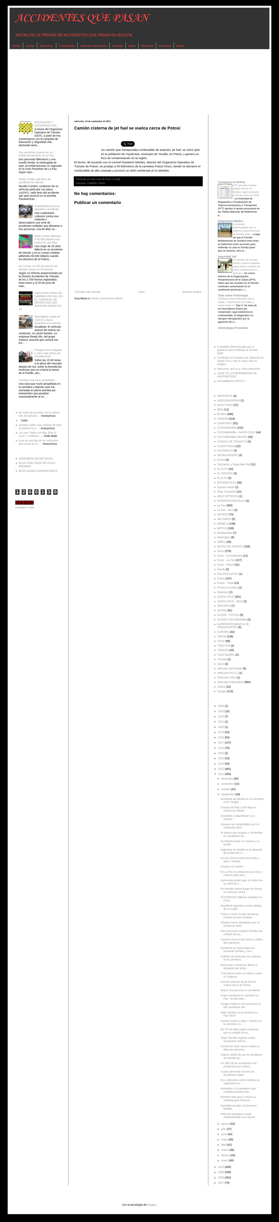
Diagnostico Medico (230, 221)
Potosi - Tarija (225, 582)
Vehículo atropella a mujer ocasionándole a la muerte (238, 1115)
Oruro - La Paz (226, 560)
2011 (221, 774)
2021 (221, 721)
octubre (226, 789)
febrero (225, 1155)
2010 (221, 1166)
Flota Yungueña (226, 491)
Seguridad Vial (227, 256)
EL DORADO (225, 473)
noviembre (227, 783)
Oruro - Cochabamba (230, 555)
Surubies (117, 45)
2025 (221, 711)
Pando (221, 569)
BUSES (221, 414)
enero (225, 1160)
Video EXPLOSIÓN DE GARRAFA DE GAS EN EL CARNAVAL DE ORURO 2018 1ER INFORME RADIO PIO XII (41, 301)
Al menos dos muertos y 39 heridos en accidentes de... (242, 834)
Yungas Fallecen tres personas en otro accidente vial (241, 1005)
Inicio (141, 291)
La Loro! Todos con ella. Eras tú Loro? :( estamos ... (38, 434)
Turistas (222, 659)
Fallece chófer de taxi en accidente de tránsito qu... (241, 1056)
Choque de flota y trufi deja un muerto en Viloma (238, 809)
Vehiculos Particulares (93, 45)
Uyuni (220, 663)
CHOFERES (224, 423)
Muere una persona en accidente (240, 990)
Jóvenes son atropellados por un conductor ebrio (240, 826)
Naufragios (223, 537)
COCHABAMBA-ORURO (232, 436)
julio (224, 1128)
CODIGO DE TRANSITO (232, 441)
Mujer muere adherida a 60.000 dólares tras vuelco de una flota (47, 239)
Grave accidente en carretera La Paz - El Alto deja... (240, 997)
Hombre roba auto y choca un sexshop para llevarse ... (238, 1098)
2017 (221, 742)
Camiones (165, 45)
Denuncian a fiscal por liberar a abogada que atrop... (239, 966)
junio (224, 1134)
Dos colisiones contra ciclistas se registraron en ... (240, 1081)
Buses (180, 45)
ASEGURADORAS (228, 400)
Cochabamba (67, 45)
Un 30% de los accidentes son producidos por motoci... (239, 1065)
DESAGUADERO (227, 455)
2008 (221, 1177)
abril (224, 1144)
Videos (221, 686)
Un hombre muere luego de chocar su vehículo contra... (241, 890)
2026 (221, 705)
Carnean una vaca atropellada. (37, 380)
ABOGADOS (225, 395)
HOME (16, 45)
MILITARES (224, 519)
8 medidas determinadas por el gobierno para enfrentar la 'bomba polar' (237, 350)
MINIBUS (222, 523)
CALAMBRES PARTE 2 (231, 381)
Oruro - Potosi (225, 564)
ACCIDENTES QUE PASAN (81, 18)
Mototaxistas (224, 532)
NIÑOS (221, 541)
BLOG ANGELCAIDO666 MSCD (38, 470)
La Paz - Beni (225, 510)
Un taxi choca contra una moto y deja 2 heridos (240, 859)
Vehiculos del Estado (229, 668)
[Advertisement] (130, 82)
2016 (221, 747)
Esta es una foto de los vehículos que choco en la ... (38, 442)
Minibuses (147, 45)
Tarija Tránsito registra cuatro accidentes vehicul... (238, 1039)
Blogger (151, 1204)
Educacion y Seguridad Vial (233, 464)
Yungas (221, 691)
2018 (221, 737)
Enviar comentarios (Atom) (107, 298)
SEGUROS (224, 605)
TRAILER (223, 650)
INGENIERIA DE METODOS (36, 458)
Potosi (101, 183)
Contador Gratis (24, 507)
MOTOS (222, 528)
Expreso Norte (225, 487)
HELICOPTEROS (227, 496)
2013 (221, 763)
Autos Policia (225, 404)
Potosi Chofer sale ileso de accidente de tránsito (35, 181)
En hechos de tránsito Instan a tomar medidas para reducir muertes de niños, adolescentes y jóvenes (246, 266)
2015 (221, 753)
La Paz (30, 45)
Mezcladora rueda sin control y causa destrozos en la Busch (47, 320)
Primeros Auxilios (227, 587)
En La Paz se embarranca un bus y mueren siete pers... (242, 873)
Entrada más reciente (88, 291)
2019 (221, 732)
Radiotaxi (222, 592)
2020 (221, 727)
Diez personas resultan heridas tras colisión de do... (242, 932)
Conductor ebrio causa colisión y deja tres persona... (240, 1048)
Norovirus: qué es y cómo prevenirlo (238, 368)
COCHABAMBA (226, 427)
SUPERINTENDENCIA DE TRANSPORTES (233, 626)
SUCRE (222, 610)
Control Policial (226, 446)
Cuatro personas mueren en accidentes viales (237, 1073)
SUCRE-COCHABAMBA (232, 619)
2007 (221, 1182)
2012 (221, 768)
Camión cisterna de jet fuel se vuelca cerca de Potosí (238, 983)
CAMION (92, 183)
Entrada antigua (191, 291)
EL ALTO (222, 468)
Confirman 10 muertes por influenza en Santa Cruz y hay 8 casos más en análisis (240, 361)
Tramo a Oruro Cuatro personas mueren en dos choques (240, 916)
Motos (132, 45)
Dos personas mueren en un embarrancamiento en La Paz (36, 154)
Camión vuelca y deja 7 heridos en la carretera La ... (241, 1022)
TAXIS (221, 641)
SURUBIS (223, 631)
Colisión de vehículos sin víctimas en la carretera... (241, 958)
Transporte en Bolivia (231, 182)
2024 (221, 716)
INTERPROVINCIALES (231, 500)
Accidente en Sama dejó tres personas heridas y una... (238, 949)
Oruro (220, 551)
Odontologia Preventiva (233, 327)
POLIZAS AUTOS (227, 573)
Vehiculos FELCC (227, 672)
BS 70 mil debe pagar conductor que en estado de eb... (240, 1031)
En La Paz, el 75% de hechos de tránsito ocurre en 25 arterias (38, 268)
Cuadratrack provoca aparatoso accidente (46, 208)
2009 (221, 1172)
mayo (224, 1139)
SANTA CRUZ (225, 596)
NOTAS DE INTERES (230, 546)
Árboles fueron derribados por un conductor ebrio (240, 924)
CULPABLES (225, 450)
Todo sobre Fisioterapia (233, 295)
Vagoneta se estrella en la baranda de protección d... (241, 851)
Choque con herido (232, 866)
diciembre (227, 778)
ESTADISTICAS (226, 482)
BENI (220, 409)
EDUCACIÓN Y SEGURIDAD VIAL (45, 124)
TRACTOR (223, 645)
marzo (225, 1149)
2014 (221, 758)
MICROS (222, 514)
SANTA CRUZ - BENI (230, 601)
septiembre (228, 794)
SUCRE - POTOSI (228, 614)
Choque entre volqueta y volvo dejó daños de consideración (48, 353)
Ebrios (221, 459)
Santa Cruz (46, 45)
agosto (225, 1123)
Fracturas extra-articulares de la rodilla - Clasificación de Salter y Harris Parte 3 (236, 302)
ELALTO (222, 477)
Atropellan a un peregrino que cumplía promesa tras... (238, 1090)
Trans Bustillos (226, 654)
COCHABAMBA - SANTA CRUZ (236, 432)
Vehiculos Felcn (226, 677)
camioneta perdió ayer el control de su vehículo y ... (242, 882)
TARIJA (221, 636)
